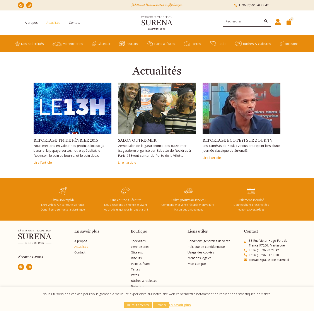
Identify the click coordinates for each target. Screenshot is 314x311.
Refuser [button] (161, 305)
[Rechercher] (266, 21)
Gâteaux (101, 43)
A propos (31, 22)
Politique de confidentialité (206, 247)
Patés (218, 43)
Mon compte (197, 264)
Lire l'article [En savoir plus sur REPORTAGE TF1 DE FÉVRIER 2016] (43, 162)
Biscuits (128, 43)
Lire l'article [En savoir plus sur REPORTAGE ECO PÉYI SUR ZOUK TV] (212, 157)
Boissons (289, 43)
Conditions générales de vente (209, 241)
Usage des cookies (201, 252)
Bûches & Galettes (253, 43)
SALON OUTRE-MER (137, 141)
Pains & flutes (161, 43)
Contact (74, 22)
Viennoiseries (68, 43)
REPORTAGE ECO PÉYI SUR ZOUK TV (238, 141)
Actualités (53, 22)
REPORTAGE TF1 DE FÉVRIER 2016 (66, 141)
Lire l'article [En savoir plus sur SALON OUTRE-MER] (127, 162)
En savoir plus (180, 305)
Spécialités (138, 241)
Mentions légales (200, 258)
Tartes (192, 43)
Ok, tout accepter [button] (138, 305)
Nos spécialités (29, 43)
